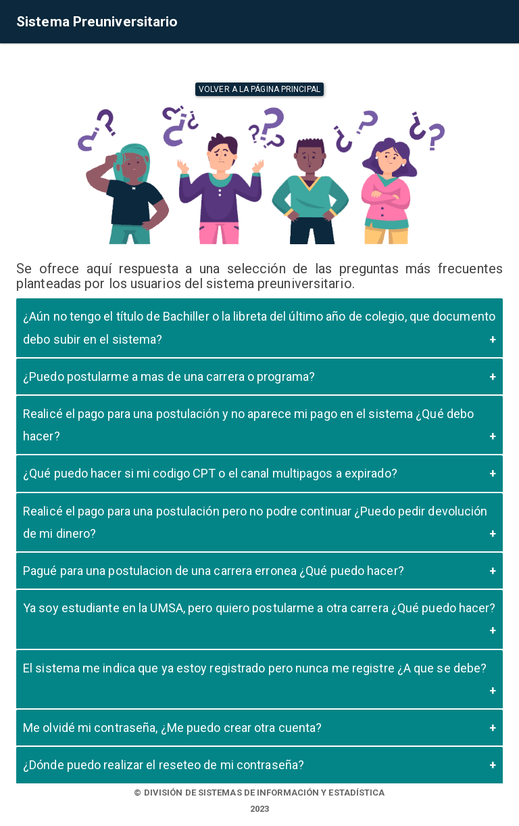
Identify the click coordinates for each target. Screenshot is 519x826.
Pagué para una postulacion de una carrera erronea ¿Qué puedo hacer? (213, 571)
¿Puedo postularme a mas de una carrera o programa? (169, 376)
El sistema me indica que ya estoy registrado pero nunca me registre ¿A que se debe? (255, 668)
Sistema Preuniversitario (97, 22)
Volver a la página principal (259, 89)
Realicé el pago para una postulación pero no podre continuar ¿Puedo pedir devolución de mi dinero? (255, 522)
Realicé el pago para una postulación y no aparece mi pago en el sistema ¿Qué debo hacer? (248, 425)
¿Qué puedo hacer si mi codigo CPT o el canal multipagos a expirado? (210, 473)
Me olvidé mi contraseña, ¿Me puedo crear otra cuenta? (172, 727)
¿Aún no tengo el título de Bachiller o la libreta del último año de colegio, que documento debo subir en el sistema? (259, 327)
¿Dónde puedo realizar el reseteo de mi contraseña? (163, 765)
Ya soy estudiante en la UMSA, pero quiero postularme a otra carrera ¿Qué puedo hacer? (259, 608)
